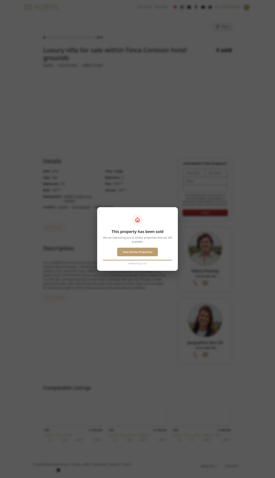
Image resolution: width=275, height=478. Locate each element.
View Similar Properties (137, 252)
